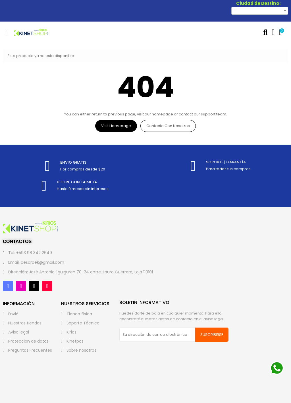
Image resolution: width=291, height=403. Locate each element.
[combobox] (259, 11)
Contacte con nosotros (168, 125)
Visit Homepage (116, 125)
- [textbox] (235, 11)
